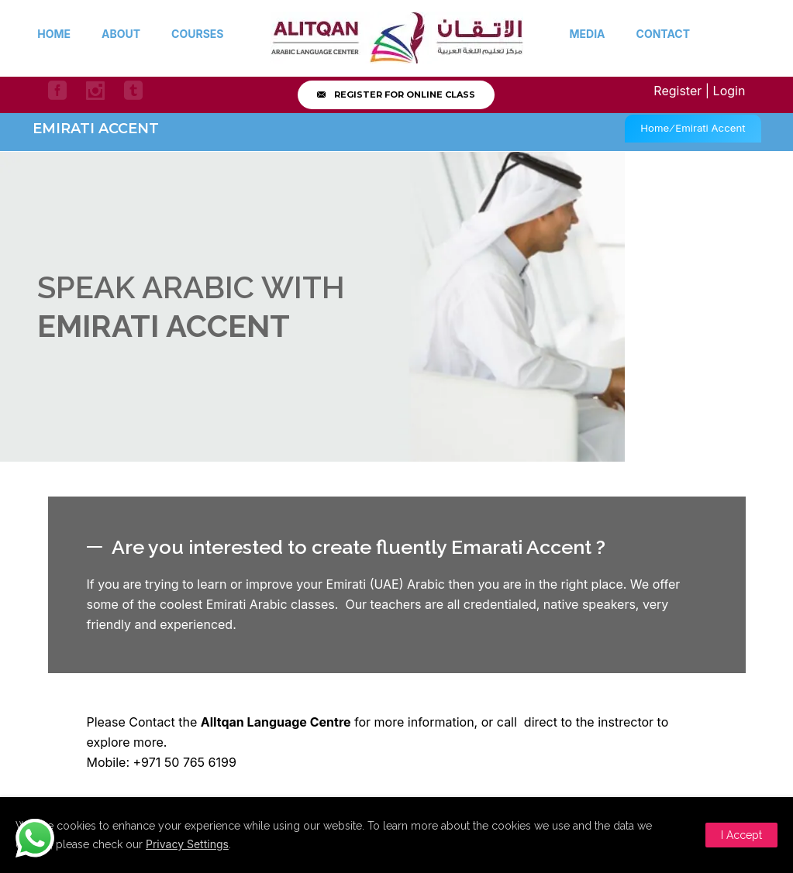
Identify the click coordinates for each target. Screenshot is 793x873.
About (121, 33)
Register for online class (396, 94)
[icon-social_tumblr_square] (133, 91)
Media (587, 33)
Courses (197, 33)
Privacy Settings (187, 844)
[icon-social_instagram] (99, 91)
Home (54, 33)
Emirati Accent (710, 128)
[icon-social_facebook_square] (61, 91)
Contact (663, 33)
